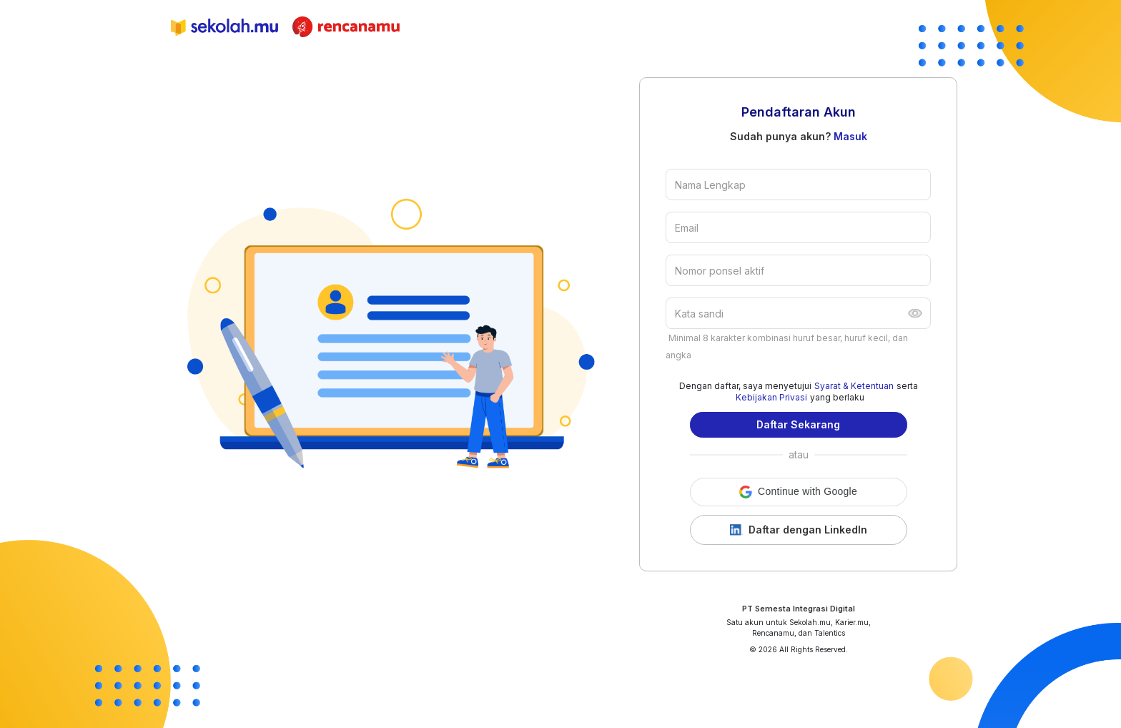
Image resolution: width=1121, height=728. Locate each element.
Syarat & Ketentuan (854, 385)
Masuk (850, 136)
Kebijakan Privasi (771, 397)
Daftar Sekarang (798, 424)
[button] (798, 492)
